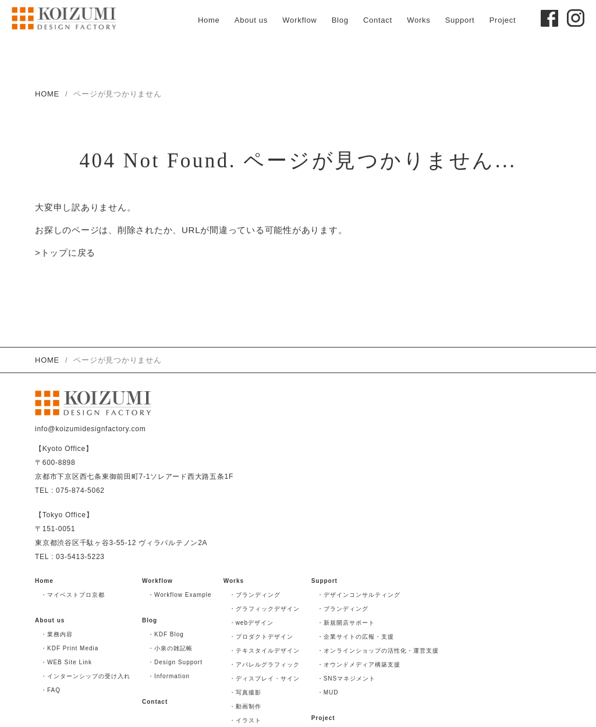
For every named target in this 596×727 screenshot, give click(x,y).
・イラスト (245, 720)
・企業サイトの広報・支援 (355, 636)
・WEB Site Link (66, 662)
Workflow (299, 20)
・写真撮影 (245, 692)
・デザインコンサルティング (358, 595)
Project (502, 20)
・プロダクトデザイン (261, 636)
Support (460, 20)
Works (418, 20)
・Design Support (175, 662)
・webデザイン (251, 622)
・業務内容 (57, 634)
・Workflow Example (180, 595)
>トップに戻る (65, 254)
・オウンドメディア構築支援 (358, 664)
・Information (169, 676)
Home (209, 20)
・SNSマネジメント (346, 678)
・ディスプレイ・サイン (264, 678)
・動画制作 (245, 706)
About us (251, 20)
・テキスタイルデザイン (264, 650)
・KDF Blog (166, 634)
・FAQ (51, 690)
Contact (377, 20)
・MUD (328, 692)
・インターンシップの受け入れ (85, 676)
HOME (47, 93)
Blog (340, 20)
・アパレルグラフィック (264, 664)
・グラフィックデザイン (264, 609)
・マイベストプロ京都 (73, 595)
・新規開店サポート (346, 622)
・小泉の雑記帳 (170, 648)
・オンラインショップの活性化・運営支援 (378, 650)
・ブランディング (255, 595)
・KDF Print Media (69, 648)
